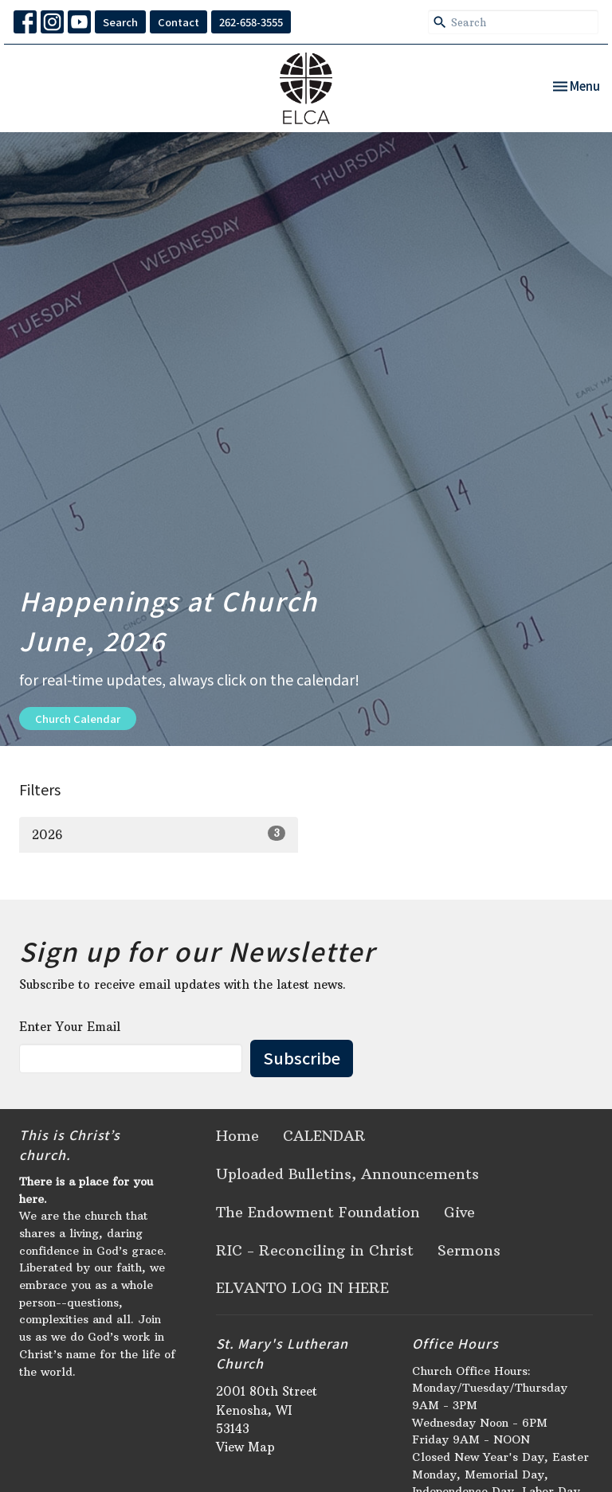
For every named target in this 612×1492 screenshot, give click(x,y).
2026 (158, 834)
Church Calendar (77, 718)
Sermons (468, 1250)
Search (120, 21)
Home (237, 1136)
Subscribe (301, 1057)
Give (459, 1212)
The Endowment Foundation (318, 1212)
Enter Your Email (69, 1026)
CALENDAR (324, 1136)
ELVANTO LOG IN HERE (302, 1288)
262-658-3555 (251, 21)
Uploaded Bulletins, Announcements (347, 1174)
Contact (178, 21)
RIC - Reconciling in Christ (315, 1250)
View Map (245, 1447)
